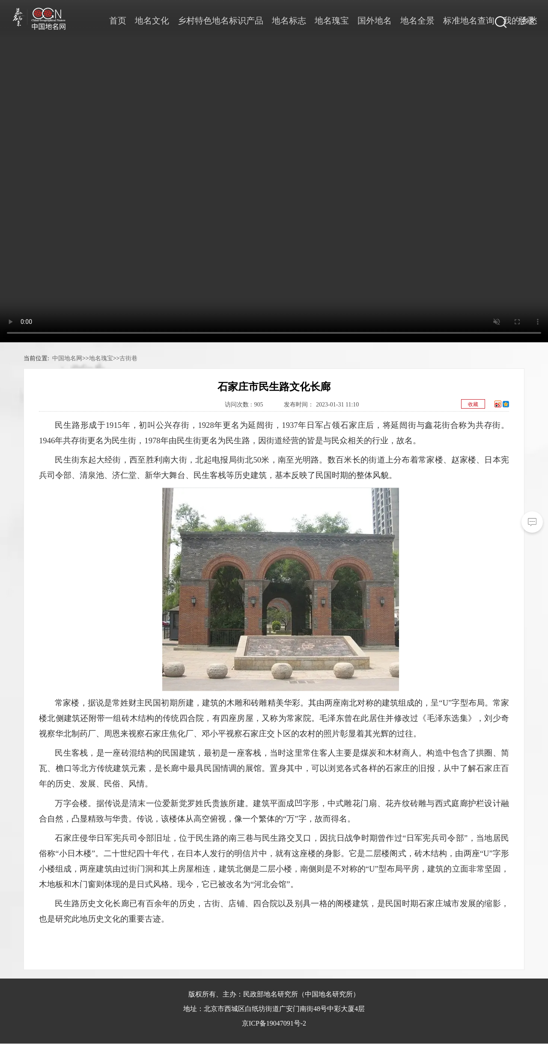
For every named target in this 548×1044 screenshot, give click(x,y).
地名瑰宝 (332, 20)
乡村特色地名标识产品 (220, 20)
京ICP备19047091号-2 (274, 1023)
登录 (526, 20)
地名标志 (289, 20)
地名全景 (417, 20)
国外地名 (374, 20)
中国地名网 (67, 358)
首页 (117, 20)
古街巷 (128, 358)
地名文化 (152, 20)
